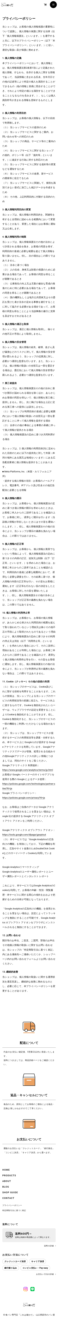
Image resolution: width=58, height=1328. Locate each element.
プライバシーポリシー (12, 1205)
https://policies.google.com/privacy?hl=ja (23, 797)
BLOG (5, 1186)
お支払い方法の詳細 (45, 1274)
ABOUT (6, 1181)
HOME (6, 1169)
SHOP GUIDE (10, 1192)
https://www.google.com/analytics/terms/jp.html (27, 770)
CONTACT (8, 1198)
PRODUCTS (9, 1175)
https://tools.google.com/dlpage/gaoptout (24, 834)
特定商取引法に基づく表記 (14, 1210)
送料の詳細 (49, 1246)
